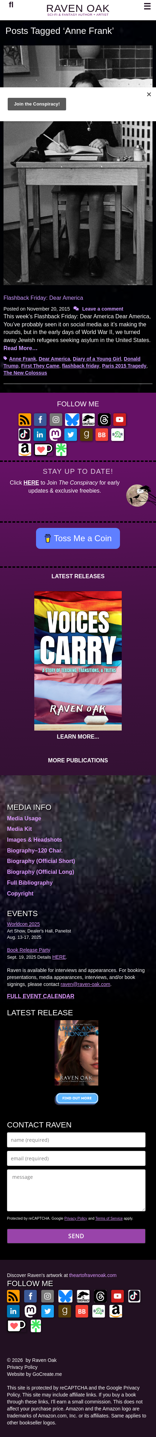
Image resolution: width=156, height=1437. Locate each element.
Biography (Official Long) (40, 872)
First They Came (40, 366)
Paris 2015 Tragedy (124, 366)
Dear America (54, 359)
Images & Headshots (34, 840)
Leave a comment (102, 309)
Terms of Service (109, 1218)
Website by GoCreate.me (34, 1374)
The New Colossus (25, 373)
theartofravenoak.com (92, 1275)
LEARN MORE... (78, 737)
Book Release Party (28, 950)
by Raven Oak (41, 1360)
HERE (31, 483)
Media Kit (19, 829)
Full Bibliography (30, 883)
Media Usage (24, 818)
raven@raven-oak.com (85, 984)
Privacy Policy (75, 1218)
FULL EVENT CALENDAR (41, 996)
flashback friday (80, 366)
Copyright (20, 894)
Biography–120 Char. (35, 851)
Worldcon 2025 (23, 924)
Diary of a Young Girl (97, 359)
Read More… (20, 348)
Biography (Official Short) (41, 861)
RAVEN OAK (78, 8)
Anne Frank (22, 359)
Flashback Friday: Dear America (43, 298)
